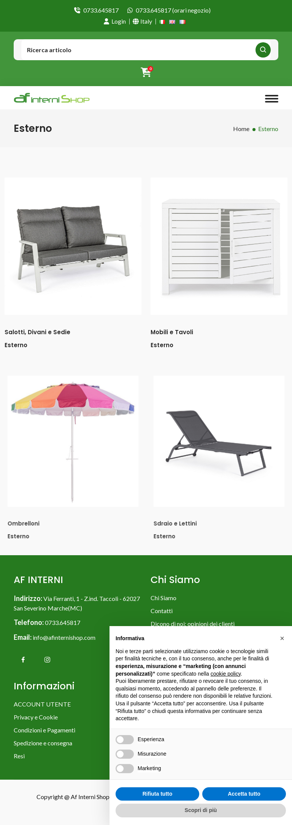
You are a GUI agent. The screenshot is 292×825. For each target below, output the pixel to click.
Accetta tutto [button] (244, 794)
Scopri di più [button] (201, 810)
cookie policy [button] (226, 674)
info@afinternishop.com (64, 637)
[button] (282, 638)
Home (241, 128)
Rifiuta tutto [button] (158, 794)
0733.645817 (101, 10)
